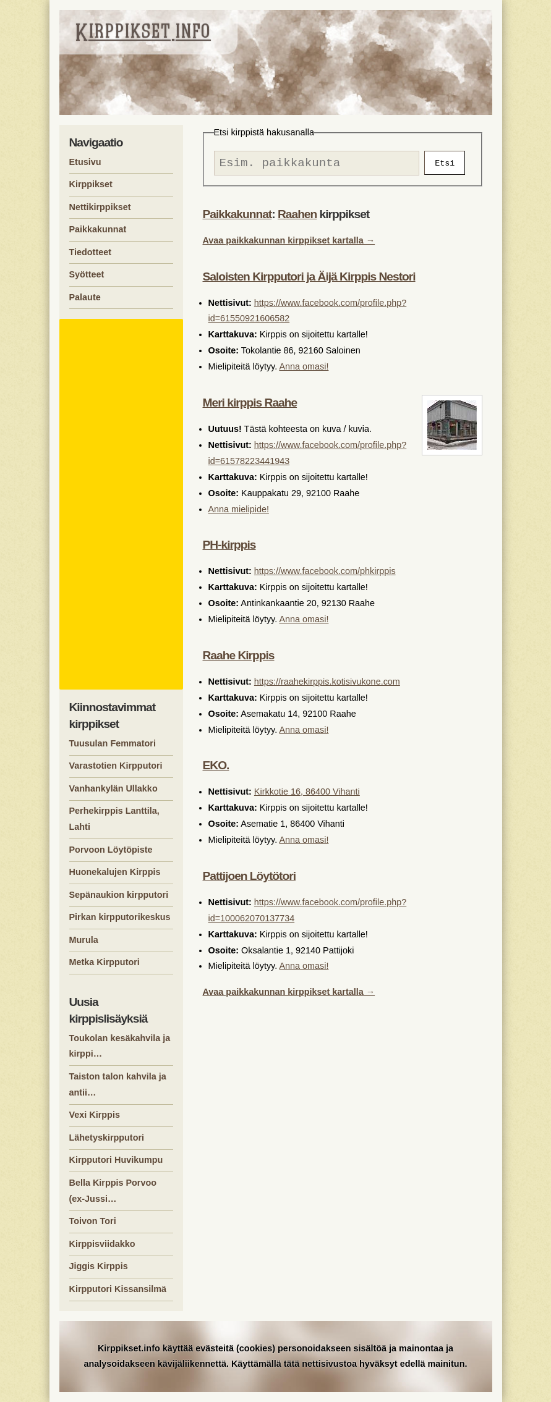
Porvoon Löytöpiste (111, 850)
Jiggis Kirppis (98, 1266)
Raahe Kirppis (239, 658)
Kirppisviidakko (102, 1244)
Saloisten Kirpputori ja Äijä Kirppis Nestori (309, 279)
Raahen (297, 217)
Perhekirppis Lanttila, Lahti (114, 819)
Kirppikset (91, 184)
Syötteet (87, 274)
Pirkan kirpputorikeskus (120, 917)
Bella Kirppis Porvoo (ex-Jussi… (113, 1191)
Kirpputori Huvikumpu (116, 1160)
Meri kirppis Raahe (250, 405)
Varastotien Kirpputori (116, 766)
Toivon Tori (92, 1221)
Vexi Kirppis (94, 1115)
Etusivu (85, 162)
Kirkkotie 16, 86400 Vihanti (307, 795)
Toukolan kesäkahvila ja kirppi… (120, 1046)
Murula (83, 940)
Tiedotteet (90, 252)
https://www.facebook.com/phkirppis (325, 574)
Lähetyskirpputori (107, 1137)
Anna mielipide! (238, 512)
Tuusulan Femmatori (112, 743)
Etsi (445, 164)
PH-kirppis (229, 547)
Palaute (85, 297)
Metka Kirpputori (104, 962)
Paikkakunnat (237, 217)
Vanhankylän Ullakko (113, 788)
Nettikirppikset (100, 207)
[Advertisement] (123, 504)
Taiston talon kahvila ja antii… (117, 1084)
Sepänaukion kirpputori (119, 895)
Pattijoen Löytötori (249, 878)
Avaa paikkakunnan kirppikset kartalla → (289, 243)
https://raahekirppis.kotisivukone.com (327, 685)
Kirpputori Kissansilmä (118, 1289)
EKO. (216, 768)
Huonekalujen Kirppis (115, 872)
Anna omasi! (303, 369)
